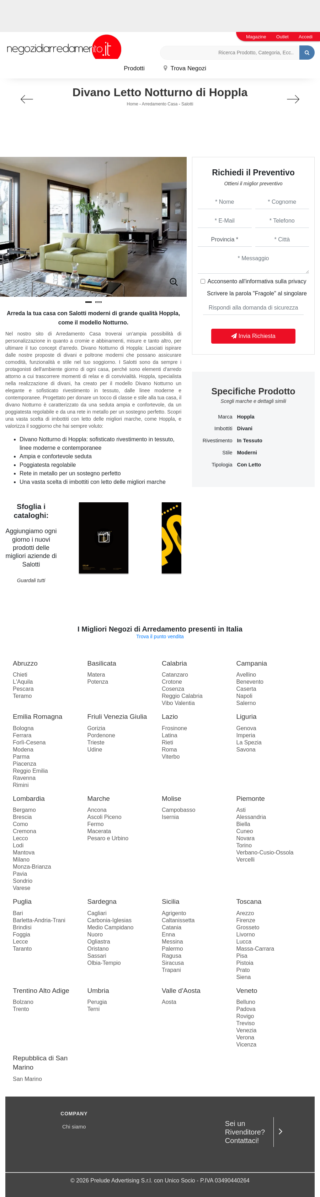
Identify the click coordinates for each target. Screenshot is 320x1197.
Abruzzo (25, 663)
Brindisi (22, 927)
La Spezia (249, 742)
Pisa (241, 956)
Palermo (172, 949)
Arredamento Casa (160, 104)
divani (245, 428)
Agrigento (174, 913)
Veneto (246, 990)
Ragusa (171, 956)
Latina (169, 735)
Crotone (172, 682)
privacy (297, 281)
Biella (243, 824)
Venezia (246, 1030)
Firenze (245, 920)
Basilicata (101, 663)
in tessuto (249, 440)
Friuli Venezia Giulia (117, 716)
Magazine (256, 36)
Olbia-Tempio (104, 963)
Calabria (174, 663)
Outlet (282, 36)
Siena (243, 977)
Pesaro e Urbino (108, 838)
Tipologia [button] (222, 465)
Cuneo (244, 831)
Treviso (245, 1023)
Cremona (24, 831)
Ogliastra (98, 942)
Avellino (246, 675)
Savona (246, 750)
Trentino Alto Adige (41, 990)
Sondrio (22, 881)
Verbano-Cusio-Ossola (265, 852)
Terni (93, 1009)
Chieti (20, 675)
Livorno (245, 934)
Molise (171, 798)
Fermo (95, 824)
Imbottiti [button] (223, 428)
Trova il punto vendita (159, 636)
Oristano (98, 949)
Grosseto (248, 927)
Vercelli (245, 860)
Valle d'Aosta (181, 990)
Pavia (20, 874)
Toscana (249, 901)
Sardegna (102, 901)
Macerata (99, 831)
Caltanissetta (178, 920)
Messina (172, 942)
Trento (21, 1009)
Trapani (171, 970)
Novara (245, 838)
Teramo (22, 696)
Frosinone (174, 728)
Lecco (20, 838)
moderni (247, 452)
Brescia (22, 817)
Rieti (167, 742)
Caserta (246, 689)
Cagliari (97, 913)
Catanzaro (175, 675)
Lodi (18, 845)
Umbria (98, 990)
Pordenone (101, 735)
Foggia (21, 934)
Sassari (96, 956)
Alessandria (251, 817)
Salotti (187, 104)
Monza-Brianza (32, 867)
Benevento (250, 682)
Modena (23, 750)
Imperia (245, 735)
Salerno (246, 703)
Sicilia (171, 901)
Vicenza (246, 1045)
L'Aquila (23, 682)
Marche (98, 798)
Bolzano (23, 1002)
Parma (21, 757)
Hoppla (246, 417)
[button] (88, 302)
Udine (94, 750)
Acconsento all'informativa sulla (257, 281)
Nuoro (95, 934)
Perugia (97, 1002)
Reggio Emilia (30, 771)
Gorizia (96, 728)
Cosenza (173, 689)
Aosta (169, 1002)
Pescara (23, 689)
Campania (251, 663)
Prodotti (134, 68)
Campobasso (178, 810)
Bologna (23, 728)
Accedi (306, 36)
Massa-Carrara (255, 949)
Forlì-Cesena (29, 742)
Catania (171, 927)
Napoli (244, 696)
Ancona (97, 810)
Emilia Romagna (37, 716)
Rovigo (245, 1016)
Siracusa (173, 963)
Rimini (20, 785)
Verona (245, 1037)
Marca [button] (225, 417)
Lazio (170, 716)
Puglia (22, 901)
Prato (243, 970)
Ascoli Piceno (104, 817)
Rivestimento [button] (218, 440)
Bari (18, 913)
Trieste (96, 742)
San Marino (27, 1079)
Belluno (245, 1002)
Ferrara (22, 735)
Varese (22, 888)
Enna (168, 934)
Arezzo (245, 913)
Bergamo (24, 810)
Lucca (244, 942)
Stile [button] (227, 452)
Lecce (20, 942)
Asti (241, 810)
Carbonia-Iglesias (109, 920)
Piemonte (250, 798)
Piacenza (24, 764)
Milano (21, 860)
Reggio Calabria (182, 696)
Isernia (170, 817)
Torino (244, 845)
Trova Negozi (185, 68)
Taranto (22, 949)
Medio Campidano (110, 927)
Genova (246, 728)
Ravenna (24, 778)
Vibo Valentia (178, 703)
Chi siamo (74, 1127)
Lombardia (29, 798)
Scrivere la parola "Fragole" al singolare (257, 293)
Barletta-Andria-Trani (39, 920)
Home (132, 104)
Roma (169, 750)
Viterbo (171, 757)
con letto (249, 465)
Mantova (23, 852)
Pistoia (245, 963)
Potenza (97, 682)
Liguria (246, 716)
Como (20, 824)
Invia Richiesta (253, 336)
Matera (96, 675)
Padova (246, 1009)
